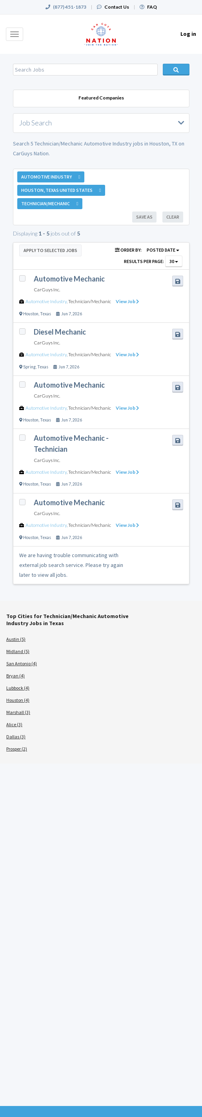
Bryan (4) (15, 676)
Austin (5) (15, 639)
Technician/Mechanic (89, 301)
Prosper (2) (16, 749)
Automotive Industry (46, 301)
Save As (144, 217)
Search (176, 69)
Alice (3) (14, 724)
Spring (29, 366)
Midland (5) (17, 651)
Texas (45, 313)
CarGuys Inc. (47, 290)
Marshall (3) (18, 712)
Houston (30, 313)
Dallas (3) (15, 737)
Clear (172, 217)
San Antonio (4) (21, 663)
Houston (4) (17, 700)
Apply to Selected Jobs (50, 250)
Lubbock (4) (17, 688)
